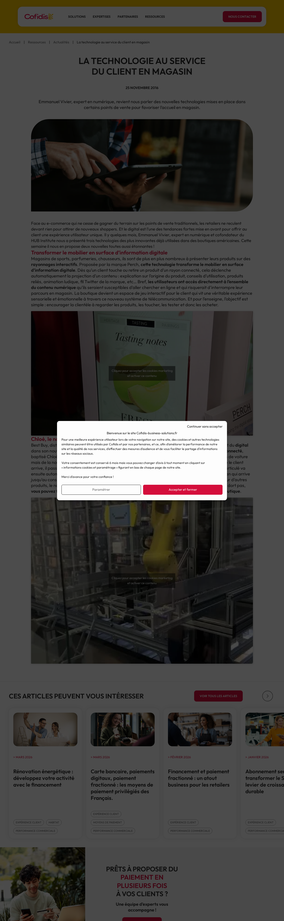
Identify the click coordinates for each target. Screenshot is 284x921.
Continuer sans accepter (205, 426)
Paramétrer (101, 489)
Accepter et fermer (183, 489)
